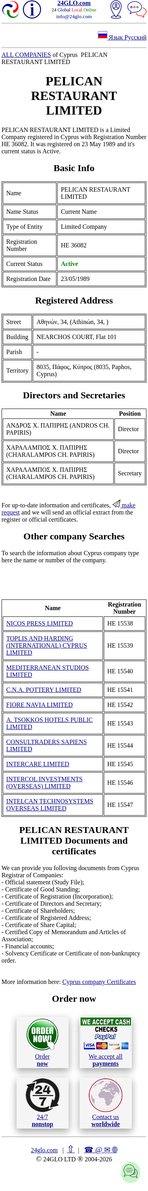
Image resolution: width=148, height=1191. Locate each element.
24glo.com (44, 1150)
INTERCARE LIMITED (37, 764)
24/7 (42, 1102)
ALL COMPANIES (26, 54)
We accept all (106, 1042)
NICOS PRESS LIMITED (39, 623)
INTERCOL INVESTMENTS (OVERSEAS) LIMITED (44, 783)
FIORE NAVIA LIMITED (39, 704)
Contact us (105, 1102)
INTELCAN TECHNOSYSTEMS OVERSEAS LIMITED (50, 805)
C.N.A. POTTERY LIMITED (43, 689)
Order (42, 1042)
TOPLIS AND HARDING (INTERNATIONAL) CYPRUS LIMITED (46, 645)
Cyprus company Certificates (99, 981)
